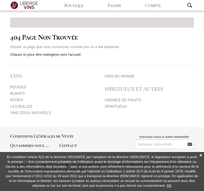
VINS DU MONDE (119, 76)
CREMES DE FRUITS (123, 100)
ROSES (16, 100)
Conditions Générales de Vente (42, 136)
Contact (68, 145)
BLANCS (17, 93)
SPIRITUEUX (116, 106)
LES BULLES (21, 106)
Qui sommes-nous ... (29, 145)
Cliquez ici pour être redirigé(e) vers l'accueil (45, 55)
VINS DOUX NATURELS (30, 113)
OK (169, 186)
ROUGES (18, 87)
